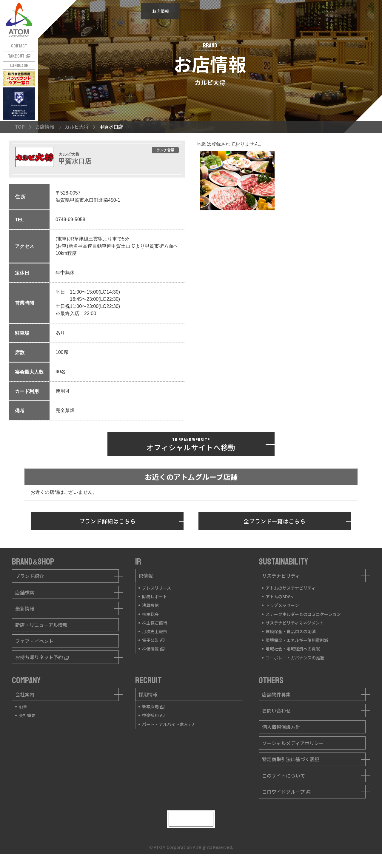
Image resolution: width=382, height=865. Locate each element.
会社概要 (27, 715)
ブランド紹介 (29, 575)
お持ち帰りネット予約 (42, 657)
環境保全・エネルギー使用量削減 (297, 640)
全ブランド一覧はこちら (275, 521)
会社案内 (24, 694)
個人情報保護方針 (281, 726)
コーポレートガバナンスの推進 (295, 658)
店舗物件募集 (276, 694)
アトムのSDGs (279, 596)
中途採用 (153, 715)
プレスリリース (156, 588)
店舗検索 (24, 592)
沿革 (23, 707)
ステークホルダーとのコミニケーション (303, 614)
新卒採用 (153, 707)
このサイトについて (283, 775)
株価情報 (153, 649)
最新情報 (24, 608)
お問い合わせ (276, 710)
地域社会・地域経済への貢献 (293, 649)
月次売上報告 (154, 631)
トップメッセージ (282, 605)
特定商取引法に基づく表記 (290, 759)
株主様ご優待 (154, 623)
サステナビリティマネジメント (295, 623)
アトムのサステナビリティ (290, 588)
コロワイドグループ (286, 791)
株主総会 (150, 614)
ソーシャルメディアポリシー (293, 743)
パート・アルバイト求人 (168, 724)
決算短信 (150, 605)
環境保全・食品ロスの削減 (291, 631)
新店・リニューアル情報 (41, 624)
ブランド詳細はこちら (107, 521)
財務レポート (154, 596)
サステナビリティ (281, 575)
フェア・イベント (34, 640)
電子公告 (153, 640)
